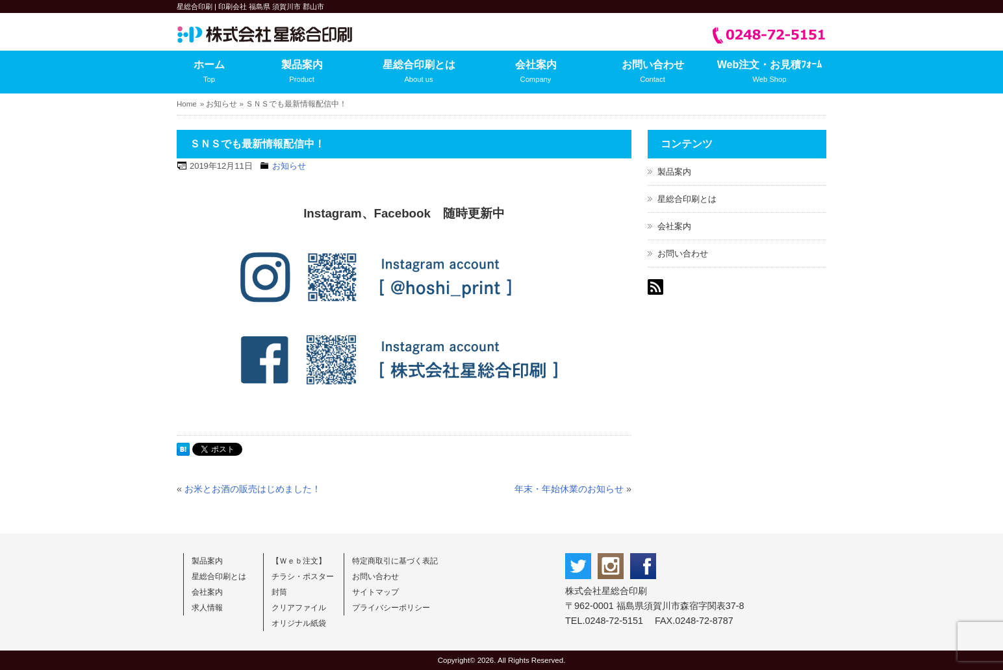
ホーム (209, 73)
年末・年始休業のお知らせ (569, 489)
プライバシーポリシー (391, 607)
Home (187, 104)
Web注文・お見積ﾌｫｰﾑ (769, 73)
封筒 (279, 592)
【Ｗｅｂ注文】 (299, 560)
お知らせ (221, 104)
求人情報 (207, 607)
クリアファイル (299, 607)
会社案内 (535, 73)
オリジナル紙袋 (299, 623)
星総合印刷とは (419, 73)
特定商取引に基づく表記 (395, 560)
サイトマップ (375, 592)
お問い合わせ (652, 73)
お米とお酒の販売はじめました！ (252, 489)
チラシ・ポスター (303, 576)
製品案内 (302, 73)
